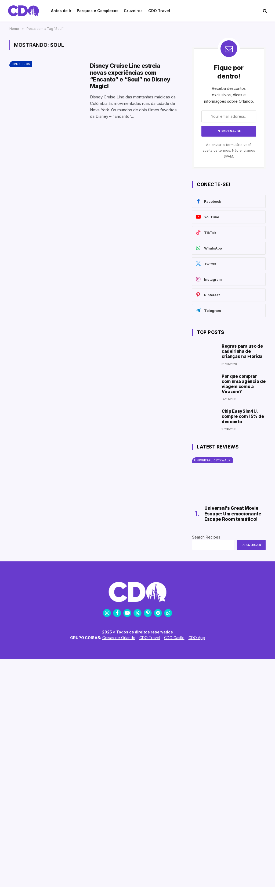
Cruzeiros (21, 64)
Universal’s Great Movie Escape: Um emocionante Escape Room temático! (232, 513)
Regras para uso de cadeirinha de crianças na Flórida (242, 351)
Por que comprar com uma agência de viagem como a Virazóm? (243, 384)
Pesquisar (251, 545)
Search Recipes (206, 537)
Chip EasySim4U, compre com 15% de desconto (243, 416)
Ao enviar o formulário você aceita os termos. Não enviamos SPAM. (229, 150)
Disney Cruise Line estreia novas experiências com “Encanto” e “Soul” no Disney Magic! (130, 76)
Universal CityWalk (212, 460)
